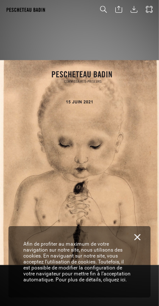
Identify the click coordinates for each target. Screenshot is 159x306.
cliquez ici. (115, 280)
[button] (103, 9)
